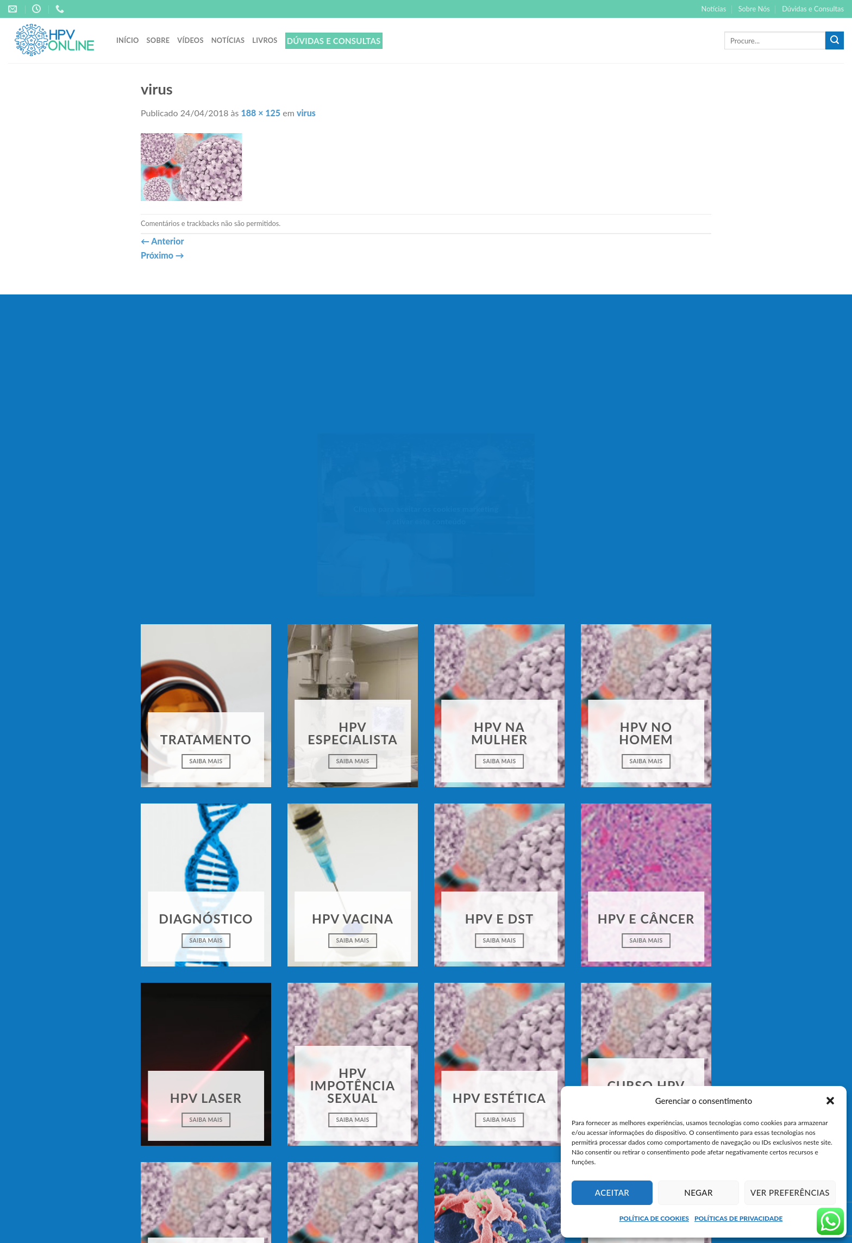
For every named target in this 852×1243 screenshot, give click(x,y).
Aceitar (612, 1192)
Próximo (162, 255)
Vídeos (190, 40)
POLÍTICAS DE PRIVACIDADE (738, 1218)
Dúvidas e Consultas (813, 8)
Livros (264, 40)
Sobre (158, 40)
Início (127, 40)
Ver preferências (790, 1192)
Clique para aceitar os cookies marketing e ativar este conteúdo (426, 515)
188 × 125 (261, 113)
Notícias (713, 8)
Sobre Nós (754, 8)
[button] (830, 1100)
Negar (698, 1192)
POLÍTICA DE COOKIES (654, 1218)
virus (306, 113)
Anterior (162, 241)
